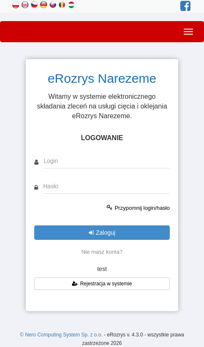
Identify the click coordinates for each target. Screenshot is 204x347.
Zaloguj (102, 232)
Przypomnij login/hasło (142, 208)
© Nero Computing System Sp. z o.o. (62, 335)
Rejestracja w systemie (102, 284)
